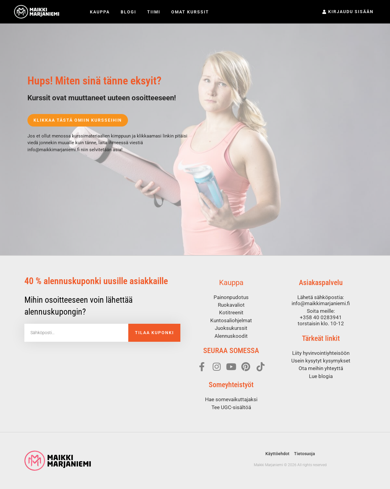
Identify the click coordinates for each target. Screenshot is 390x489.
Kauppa (100, 11)
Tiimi (153, 11)
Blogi (128, 11)
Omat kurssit (190, 11)
